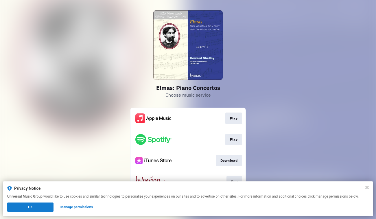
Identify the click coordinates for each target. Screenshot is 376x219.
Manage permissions (76, 207)
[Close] (367, 187)
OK (30, 207)
